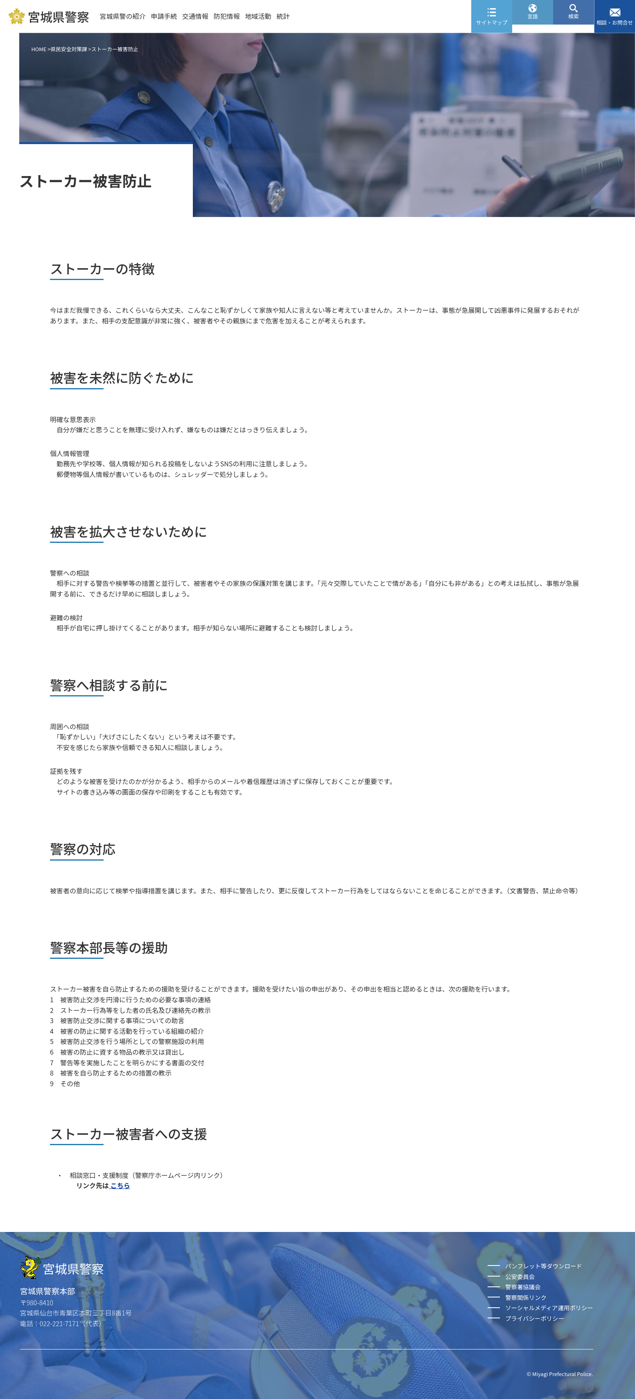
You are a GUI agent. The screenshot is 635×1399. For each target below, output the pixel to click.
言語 (532, 22)
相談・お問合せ (615, 22)
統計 (282, 16)
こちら (119, 1185)
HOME (39, 49)
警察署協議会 (522, 1286)
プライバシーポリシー (534, 1318)
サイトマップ (492, 22)
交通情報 (195, 16)
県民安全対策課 (68, 49)
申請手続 (164, 16)
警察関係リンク (526, 1297)
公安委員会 (520, 1276)
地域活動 (258, 16)
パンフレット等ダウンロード (543, 1265)
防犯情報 (227, 16)
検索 (573, 22)
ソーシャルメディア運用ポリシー (549, 1307)
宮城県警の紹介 (122, 16)
